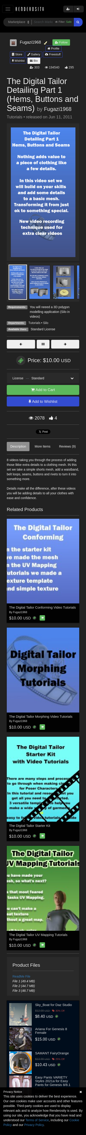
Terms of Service (37, 1120)
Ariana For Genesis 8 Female (51, 1031)
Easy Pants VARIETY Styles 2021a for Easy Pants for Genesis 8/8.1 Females (52, 1082)
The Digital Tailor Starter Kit (29, 826)
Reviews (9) (67, 446)
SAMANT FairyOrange (52, 1053)
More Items (42, 446)
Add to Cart (43, 390)
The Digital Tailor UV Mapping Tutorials (38, 935)
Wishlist (18, 60)
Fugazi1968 (57, 109)
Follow (61, 42)
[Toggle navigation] (7, 9)
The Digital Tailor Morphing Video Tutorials (40, 716)
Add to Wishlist (43, 401)
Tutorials (34, 323)
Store (17, 54)
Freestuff (53, 54)
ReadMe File (21, 976)
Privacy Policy (34, 1125)
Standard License (43, 329)
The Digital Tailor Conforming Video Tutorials (42, 607)
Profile (53, 48)
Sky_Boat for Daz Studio (53, 1005)
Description (18, 446)
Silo (45, 323)
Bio (34, 60)
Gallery (33, 54)
